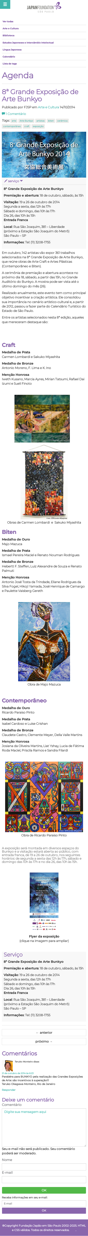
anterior (44, 1032)
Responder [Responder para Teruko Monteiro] (9, 1090)
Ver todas (8, 21)
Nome (7, 1160)
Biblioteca (8, 35)
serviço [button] (13, 181)
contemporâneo (12, 126)
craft (26, 126)
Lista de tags (10, 63)
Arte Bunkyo (26, 120)
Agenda (18, 75)
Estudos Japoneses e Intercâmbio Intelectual (28, 42)
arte (14, 120)
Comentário (14, 114)
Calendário (9, 56)
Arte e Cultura (11, 28)
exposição (38, 126)
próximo (44, 1041)
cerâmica (62, 120)
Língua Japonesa (12, 49)
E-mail (7, 1173)
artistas (40, 120)
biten (51, 120)
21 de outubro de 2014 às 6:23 (18, 1073)
